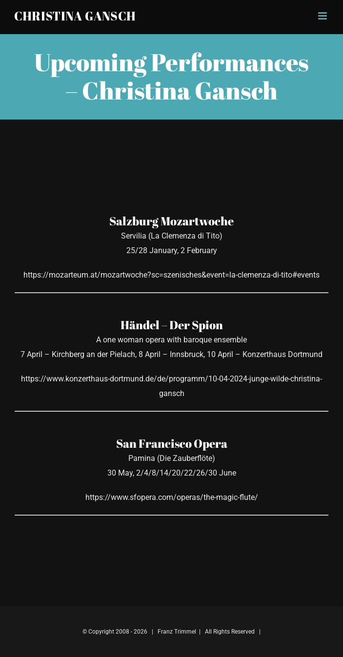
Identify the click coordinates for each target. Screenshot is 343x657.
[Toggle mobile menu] (323, 16)
